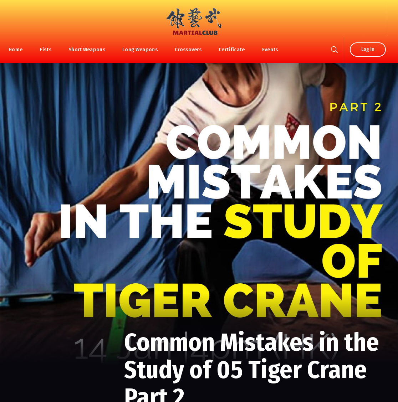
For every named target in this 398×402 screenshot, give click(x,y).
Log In (367, 49)
